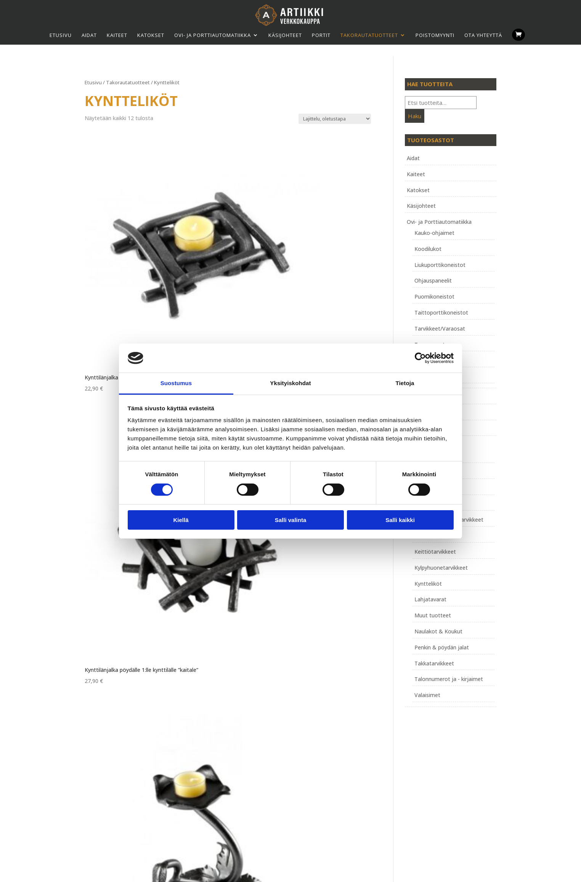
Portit (321, 35)
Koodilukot (427, 248)
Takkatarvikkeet (434, 663)
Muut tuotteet (432, 615)
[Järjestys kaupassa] (335, 119)
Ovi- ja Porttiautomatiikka (212, 35)
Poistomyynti (435, 35)
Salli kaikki (400, 520)
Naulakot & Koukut (438, 631)
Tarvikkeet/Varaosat (439, 328)
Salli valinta (291, 520)
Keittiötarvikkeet (435, 551)
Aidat (89, 35)
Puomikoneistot (434, 296)
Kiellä (180, 520)
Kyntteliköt (428, 583)
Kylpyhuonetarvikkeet (441, 567)
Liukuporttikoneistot (439, 264)
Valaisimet (427, 695)
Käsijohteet (285, 35)
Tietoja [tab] (405, 383)
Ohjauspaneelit (433, 280)
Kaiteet (117, 35)
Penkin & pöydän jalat (441, 647)
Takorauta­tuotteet (369, 35)
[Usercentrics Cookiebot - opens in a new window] (420, 358)
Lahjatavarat (430, 599)
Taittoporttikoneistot (441, 312)
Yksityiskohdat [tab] (290, 383)
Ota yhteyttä (483, 35)
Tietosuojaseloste (255, 767)
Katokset (150, 35)
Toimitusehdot (250, 758)
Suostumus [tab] (176, 383)
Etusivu (61, 35)
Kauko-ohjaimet (434, 232)
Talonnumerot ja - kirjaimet (448, 679)
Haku (414, 116)
